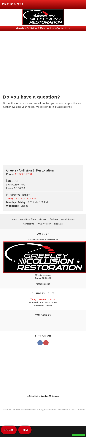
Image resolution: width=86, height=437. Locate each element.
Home (14, 219)
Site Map (58, 223)
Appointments (68, 219)
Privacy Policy (44, 223)
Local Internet (78, 409)
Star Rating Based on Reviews (43, 396)
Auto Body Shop (28, 219)
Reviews (54, 219)
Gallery (42, 219)
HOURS (9, 430)
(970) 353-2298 (12, 4)
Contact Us (28, 223)
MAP (25, 430)
